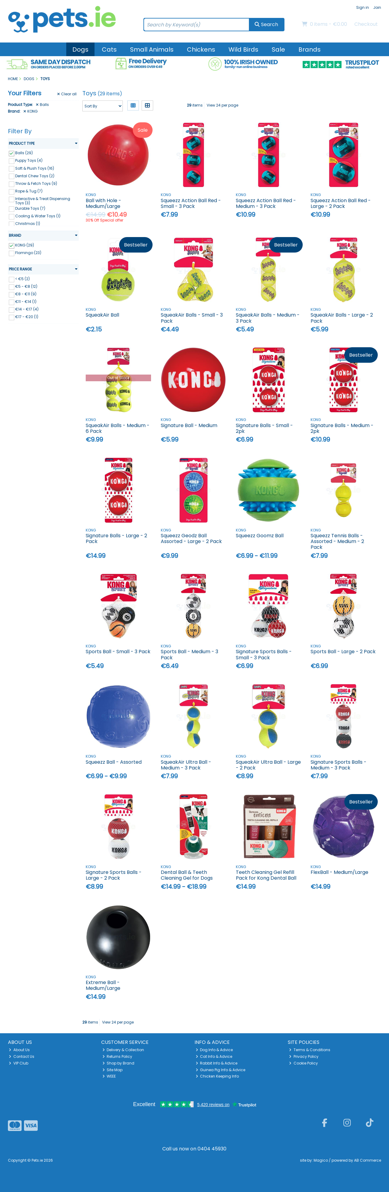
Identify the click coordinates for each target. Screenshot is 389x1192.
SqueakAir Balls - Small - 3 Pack (192, 317)
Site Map (112, 1069)
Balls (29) (24, 152)
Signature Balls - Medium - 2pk (342, 428)
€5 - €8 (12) (26, 286)
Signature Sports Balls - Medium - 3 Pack (339, 765)
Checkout (366, 24)
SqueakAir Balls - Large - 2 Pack (342, 317)
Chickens (201, 49)
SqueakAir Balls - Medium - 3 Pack (268, 317)
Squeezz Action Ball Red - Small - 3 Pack (191, 203)
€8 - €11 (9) (25, 294)
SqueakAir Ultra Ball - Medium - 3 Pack (186, 765)
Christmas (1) (27, 223)
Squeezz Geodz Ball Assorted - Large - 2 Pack (191, 538)
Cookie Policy (303, 1063)
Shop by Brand (118, 1063)
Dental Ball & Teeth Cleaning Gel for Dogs (187, 875)
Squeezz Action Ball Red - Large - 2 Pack (341, 203)
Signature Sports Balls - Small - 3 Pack (264, 654)
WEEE (109, 1076)
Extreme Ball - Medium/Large (103, 985)
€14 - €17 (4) (27, 309)
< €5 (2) (22, 278)
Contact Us (21, 1056)
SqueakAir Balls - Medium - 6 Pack (118, 428)
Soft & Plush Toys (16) (34, 168)
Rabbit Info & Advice (217, 1063)
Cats (109, 49)
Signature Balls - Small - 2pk (264, 428)
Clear (67, 94)
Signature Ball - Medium (189, 425)
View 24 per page (222, 105)
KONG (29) (24, 245)
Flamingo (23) (28, 252)
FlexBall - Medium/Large (339, 872)
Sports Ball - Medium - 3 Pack (189, 654)
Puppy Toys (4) (29, 160)
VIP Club (18, 1063)
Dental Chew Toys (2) (34, 175)
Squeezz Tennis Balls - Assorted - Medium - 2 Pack (337, 541)
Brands (309, 49)
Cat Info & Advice (214, 1056)
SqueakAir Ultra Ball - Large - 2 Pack (268, 765)
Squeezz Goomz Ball (260, 535)
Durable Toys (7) (30, 208)
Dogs (80, 49)
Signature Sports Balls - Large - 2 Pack (114, 875)
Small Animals (152, 49)
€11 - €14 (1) (25, 301)
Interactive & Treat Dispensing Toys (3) (42, 200)
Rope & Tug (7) (29, 191)
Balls (42, 105)
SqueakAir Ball (102, 314)
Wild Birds (243, 49)
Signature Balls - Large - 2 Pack (116, 538)
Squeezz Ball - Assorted (114, 762)
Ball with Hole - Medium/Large (103, 203)
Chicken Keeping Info (217, 1076)
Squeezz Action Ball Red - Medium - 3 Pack (266, 203)
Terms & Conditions (309, 1049)
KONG (30, 111)
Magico (321, 1160)
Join (377, 7)
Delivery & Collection (123, 1049)
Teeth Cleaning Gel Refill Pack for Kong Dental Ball (266, 875)
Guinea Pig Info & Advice (221, 1069)
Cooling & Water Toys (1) (37, 216)
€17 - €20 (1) (26, 316)
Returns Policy (117, 1056)
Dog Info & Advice (214, 1049)
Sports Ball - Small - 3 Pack (118, 651)
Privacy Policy (303, 1056)
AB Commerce (367, 1160)
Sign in (362, 7)
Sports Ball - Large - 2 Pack (343, 651)
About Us (19, 1049)
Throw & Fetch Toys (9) (36, 183)
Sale (278, 49)
